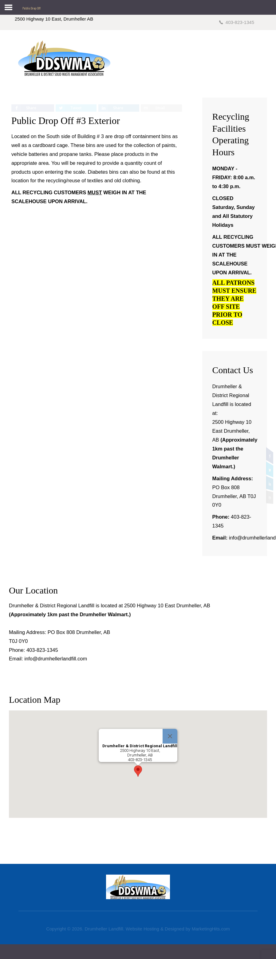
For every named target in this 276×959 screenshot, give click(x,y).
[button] (138, 771)
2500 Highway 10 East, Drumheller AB (54, 18)
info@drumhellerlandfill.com (55, 658)
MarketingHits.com (211, 928)
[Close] (170, 736)
